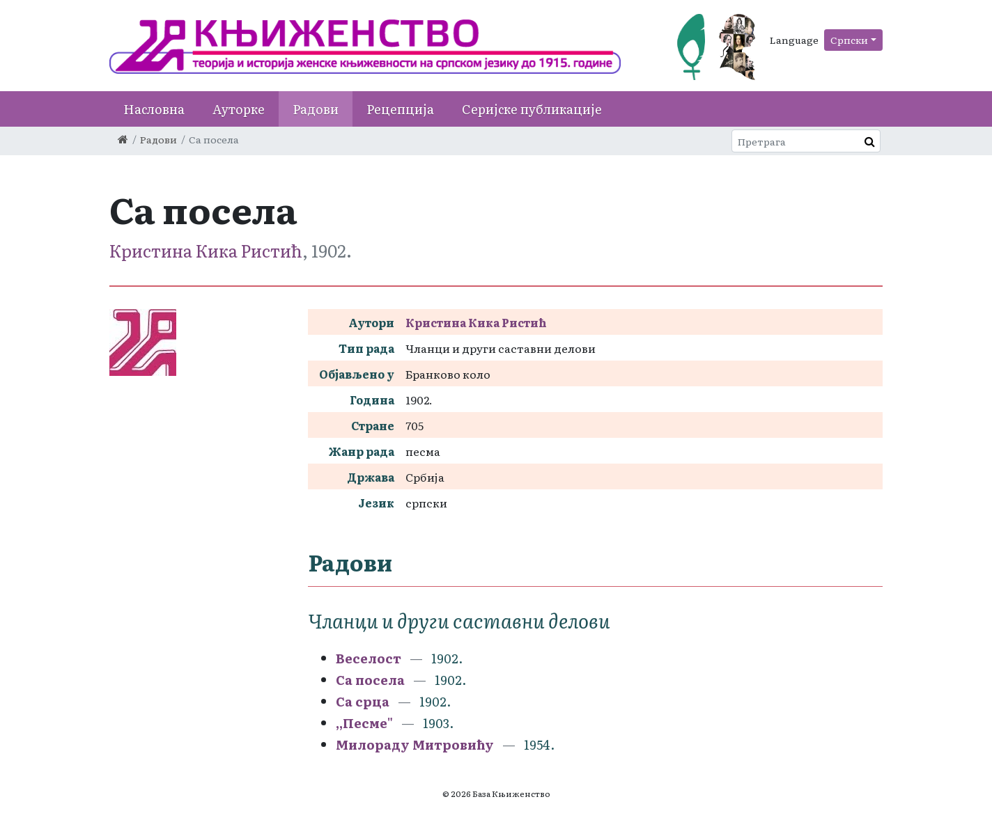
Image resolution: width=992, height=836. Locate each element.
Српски (849, 40)
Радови (316, 109)
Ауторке (238, 109)
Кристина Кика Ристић (205, 250)
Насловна (154, 109)
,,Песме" (364, 722)
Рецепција (400, 109)
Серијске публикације (532, 109)
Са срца (362, 701)
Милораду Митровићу (415, 744)
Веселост (368, 658)
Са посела (370, 679)
